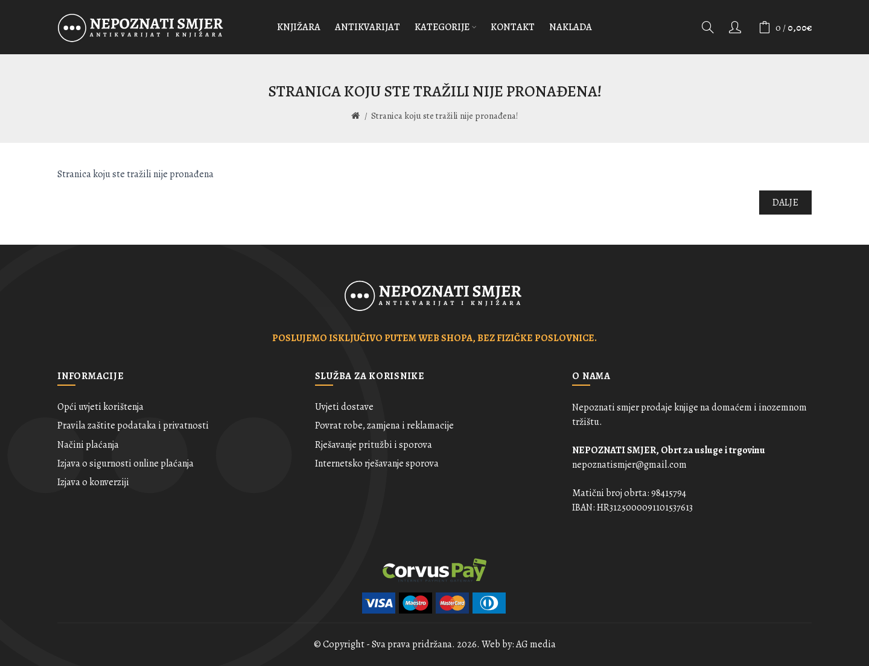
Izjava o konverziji (93, 482)
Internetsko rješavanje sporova (377, 463)
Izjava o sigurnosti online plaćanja (125, 463)
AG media (536, 644)
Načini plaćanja (88, 444)
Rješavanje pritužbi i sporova (373, 444)
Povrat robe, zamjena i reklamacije (384, 425)
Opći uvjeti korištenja (100, 406)
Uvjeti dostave (344, 406)
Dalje (785, 202)
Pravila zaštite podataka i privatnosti (133, 425)
